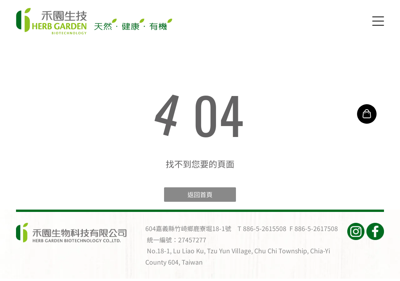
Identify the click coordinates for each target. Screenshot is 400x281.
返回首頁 (200, 194)
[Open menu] (378, 21)
